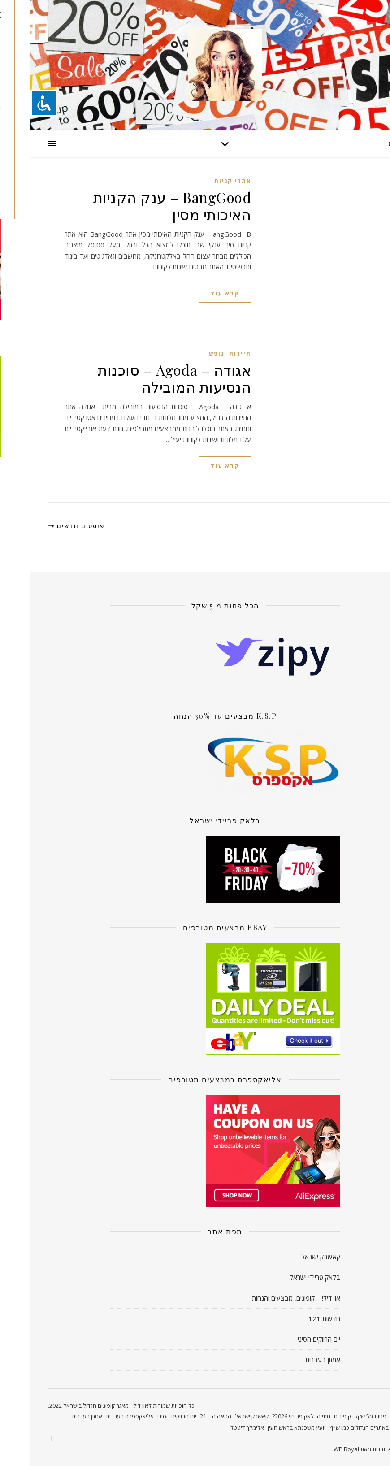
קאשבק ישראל (290, 1256)
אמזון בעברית (292, 1359)
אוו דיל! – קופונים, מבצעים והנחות (266, 1297)
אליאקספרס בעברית (100, 1416)
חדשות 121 (294, 1318)
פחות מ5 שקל (340, 1416)
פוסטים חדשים (46, 526)
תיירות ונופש (200, 353)
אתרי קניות (202, 181)
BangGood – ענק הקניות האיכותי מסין (142, 205)
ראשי (366, 1416)
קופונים (312, 1416)
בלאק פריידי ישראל (285, 1277)
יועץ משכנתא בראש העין (266, 1427)
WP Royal (316, 1449)
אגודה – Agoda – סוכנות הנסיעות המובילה (144, 378)
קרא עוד (195, 293)
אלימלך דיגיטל (217, 1427)
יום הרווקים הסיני (289, 1339)
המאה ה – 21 (185, 1416)
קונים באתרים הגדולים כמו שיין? (335, 1427)
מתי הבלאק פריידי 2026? (271, 1416)
